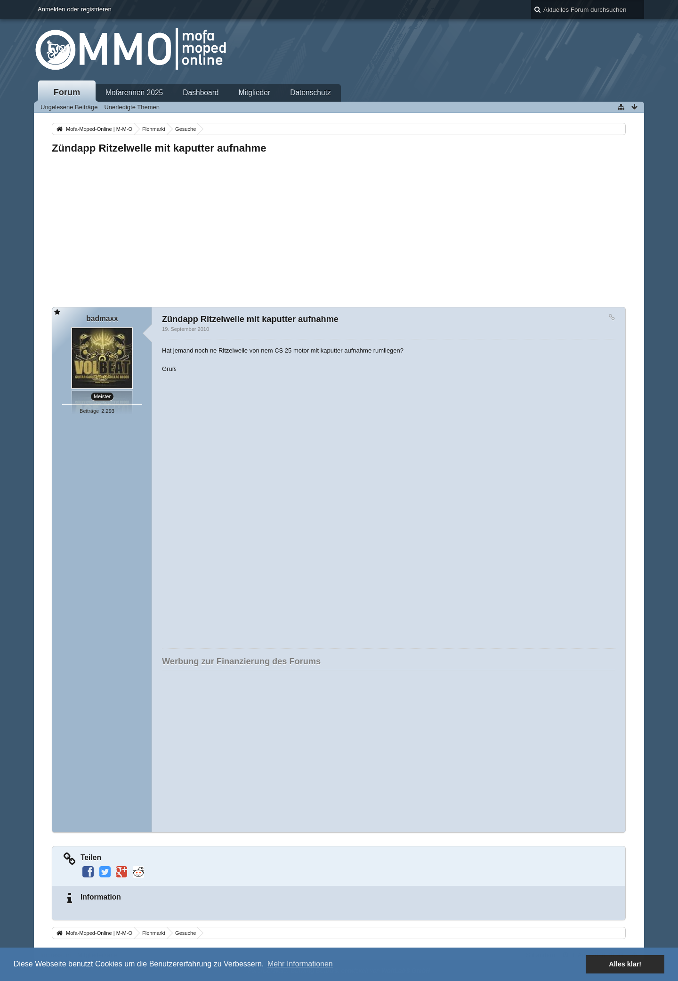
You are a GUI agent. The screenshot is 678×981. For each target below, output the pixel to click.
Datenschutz (310, 92)
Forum (67, 92)
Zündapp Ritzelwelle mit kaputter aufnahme (159, 148)
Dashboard (200, 92)
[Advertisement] (334, 228)
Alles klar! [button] (625, 964)
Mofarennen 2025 (134, 92)
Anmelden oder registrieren (75, 9)
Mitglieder (255, 92)
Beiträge (89, 411)
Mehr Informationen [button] (300, 964)
